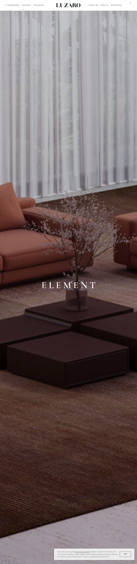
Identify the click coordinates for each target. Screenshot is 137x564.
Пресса (104, 5)
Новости (93, 5)
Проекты (39, 5)
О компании (12, 5)
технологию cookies (82, 552)
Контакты (116, 5)
